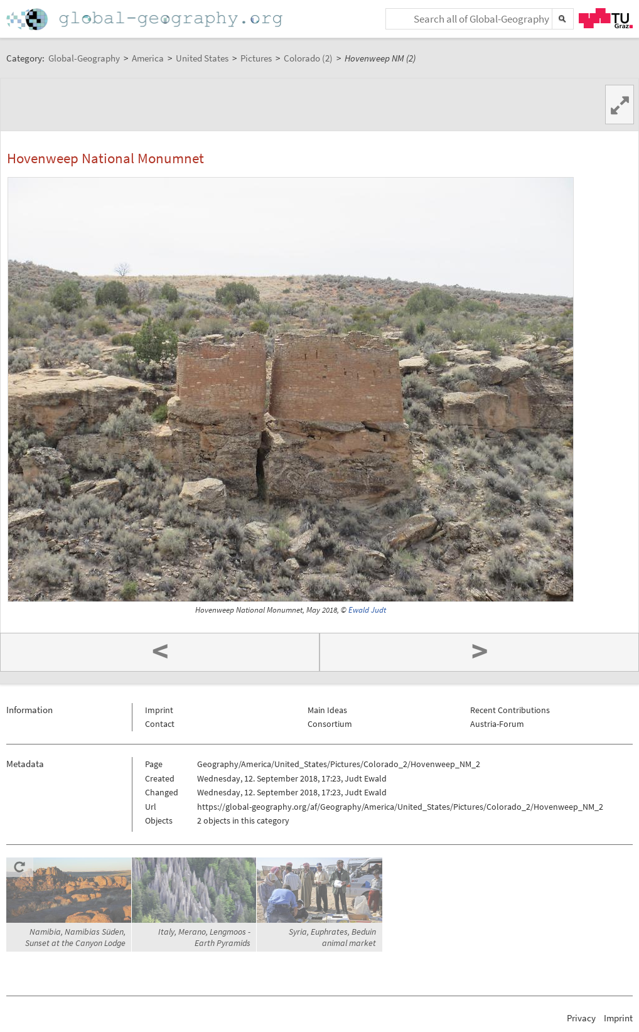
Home (145, 19)
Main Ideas (327, 710)
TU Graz (606, 18)
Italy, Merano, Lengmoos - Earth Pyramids (204, 937)
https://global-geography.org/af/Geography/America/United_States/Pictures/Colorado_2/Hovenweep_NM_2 (400, 806)
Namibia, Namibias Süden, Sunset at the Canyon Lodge (75, 937)
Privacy (581, 1018)
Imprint (159, 710)
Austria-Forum (497, 723)
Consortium (330, 723)
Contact (160, 723)
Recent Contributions (510, 710)
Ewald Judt (367, 610)
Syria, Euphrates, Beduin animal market (332, 937)
